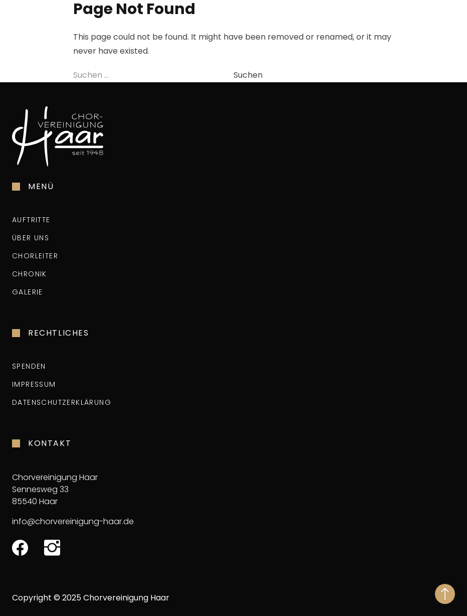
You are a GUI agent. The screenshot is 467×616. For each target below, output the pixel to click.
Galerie (27, 292)
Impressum (34, 384)
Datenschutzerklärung (61, 402)
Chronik (29, 274)
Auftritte (31, 220)
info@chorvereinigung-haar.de (73, 521)
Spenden (29, 366)
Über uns (30, 238)
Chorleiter (35, 256)
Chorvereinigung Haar (126, 597)
